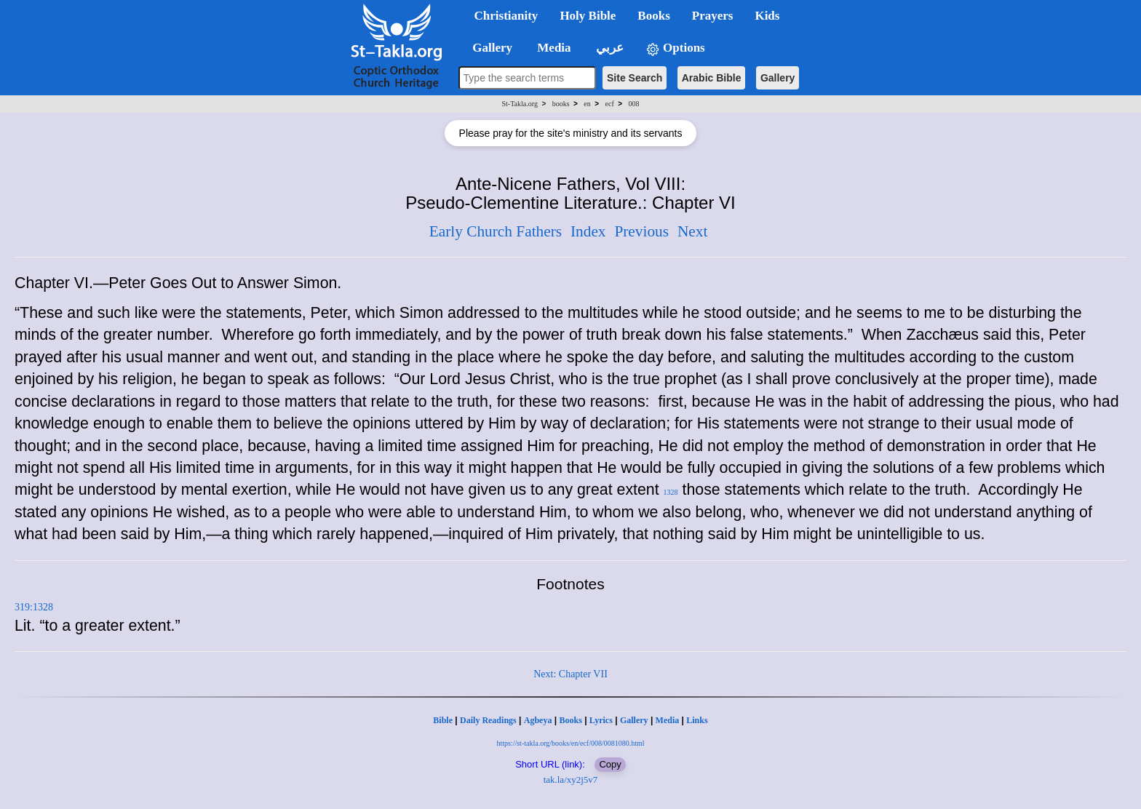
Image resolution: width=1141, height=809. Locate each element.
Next (692, 231)
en (587, 104)
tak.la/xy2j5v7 (571, 779)
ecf (609, 104)
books (561, 104)
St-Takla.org (520, 104)
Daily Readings (488, 720)
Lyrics (601, 720)
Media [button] (552, 48)
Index (588, 231)
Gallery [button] (488, 48)
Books (570, 720)
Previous (641, 231)
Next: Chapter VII (570, 674)
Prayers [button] (713, 16)
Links (696, 720)
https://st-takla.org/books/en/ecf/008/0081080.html (570, 743)
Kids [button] (767, 16)
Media (668, 720)
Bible (443, 720)
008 (633, 104)
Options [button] (675, 48)
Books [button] (653, 16)
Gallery (777, 78)
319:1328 (34, 607)
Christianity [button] (506, 16)
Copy (610, 764)
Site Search (634, 78)
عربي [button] (608, 48)
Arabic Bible (712, 78)
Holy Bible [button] (588, 16)
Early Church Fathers (495, 231)
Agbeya (538, 720)
